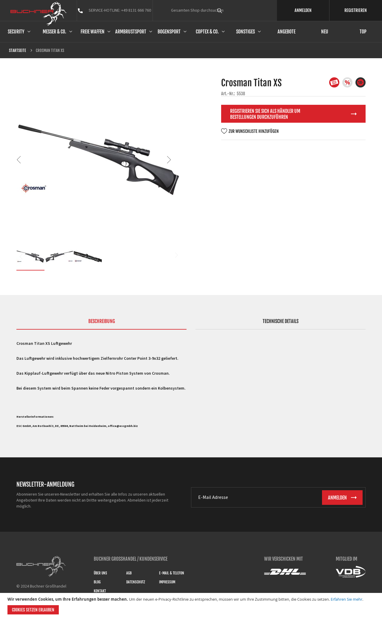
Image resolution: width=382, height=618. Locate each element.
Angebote (286, 32)
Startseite (17, 50)
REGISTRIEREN (355, 10)
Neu (324, 32)
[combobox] (230, 10)
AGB (129, 573)
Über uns (100, 573)
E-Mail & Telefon (171, 573)
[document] (191, 605)
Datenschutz (135, 582)
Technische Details (280, 321)
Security (16, 32)
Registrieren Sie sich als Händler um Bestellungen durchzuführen (265, 114)
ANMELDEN (303, 10)
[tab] (101, 324)
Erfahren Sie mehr (346, 599)
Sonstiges (245, 32)
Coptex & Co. (207, 32)
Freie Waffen (92, 32)
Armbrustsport (130, 32)
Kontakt (100, 591)
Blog (97, 582)
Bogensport (169, 32)
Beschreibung (101, 321)
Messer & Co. (54, 32)
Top (363, 32)
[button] (28, 159)
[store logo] (38, 14)
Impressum (167, 582)
